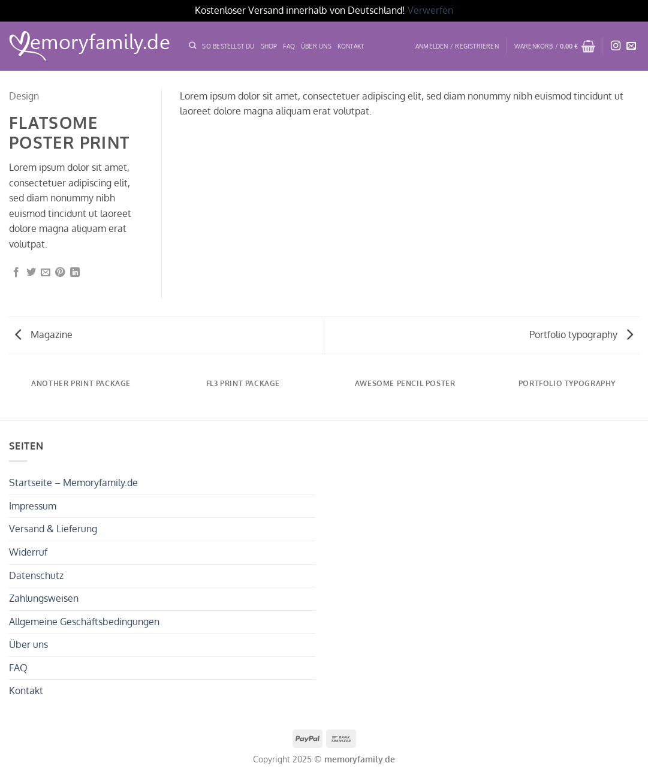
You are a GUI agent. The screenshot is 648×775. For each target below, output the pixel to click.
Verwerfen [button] (430, 10)
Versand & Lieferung (53, 529)
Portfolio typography (581, 334)
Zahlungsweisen (44, 598)
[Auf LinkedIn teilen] (75, 272)
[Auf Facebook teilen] (16, 272)
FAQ (289, 46)
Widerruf (28, 552)
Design (24, 96)
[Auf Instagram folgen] (615, 46)
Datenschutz (36, 575)
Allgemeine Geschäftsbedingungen (84, 622)
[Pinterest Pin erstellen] (60, 272)
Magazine (44, 334)
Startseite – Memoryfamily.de (73, 482)
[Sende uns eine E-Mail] (631, 46)
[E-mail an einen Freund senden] (45, 272)
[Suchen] (192, 45)
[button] (457, 46)
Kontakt (350, 46)
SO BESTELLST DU (228, 46)
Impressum (32, 506)
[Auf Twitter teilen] (31, 272)
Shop (269, 46)
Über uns (28, 644)
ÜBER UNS (316, 46)
